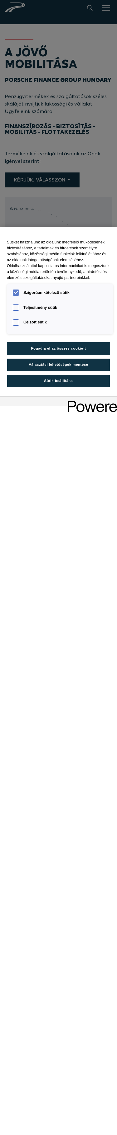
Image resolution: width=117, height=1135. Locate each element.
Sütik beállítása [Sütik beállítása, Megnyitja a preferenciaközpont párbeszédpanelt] (58, 381)
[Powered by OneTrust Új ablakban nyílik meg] (90, 402)
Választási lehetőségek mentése (58, 364)
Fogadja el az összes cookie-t (58, 348)
